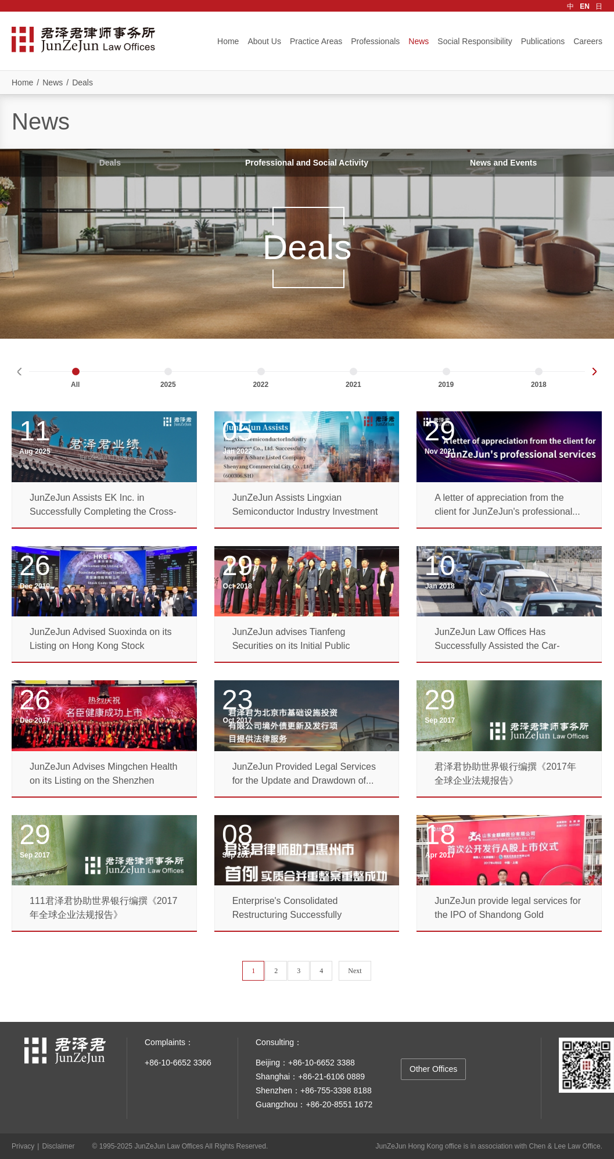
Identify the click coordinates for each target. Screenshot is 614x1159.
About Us (264, 41)
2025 (168, 385)
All (75, 385)
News (418, 41)
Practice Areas (316, 41)
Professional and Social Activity (306, 162)
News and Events (503, 162)
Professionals (375, 41)
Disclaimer (58, 1146)
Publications (543, 41)
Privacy (23, 1146)
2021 (353, 385)
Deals (82, 82)
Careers (587, 41)
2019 (446, 385)
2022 (260, 385)
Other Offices (433, 1069)
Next (354, 971)
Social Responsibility (474, 41)
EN (585, 6)
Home (228, 41)
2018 (539, 385)
